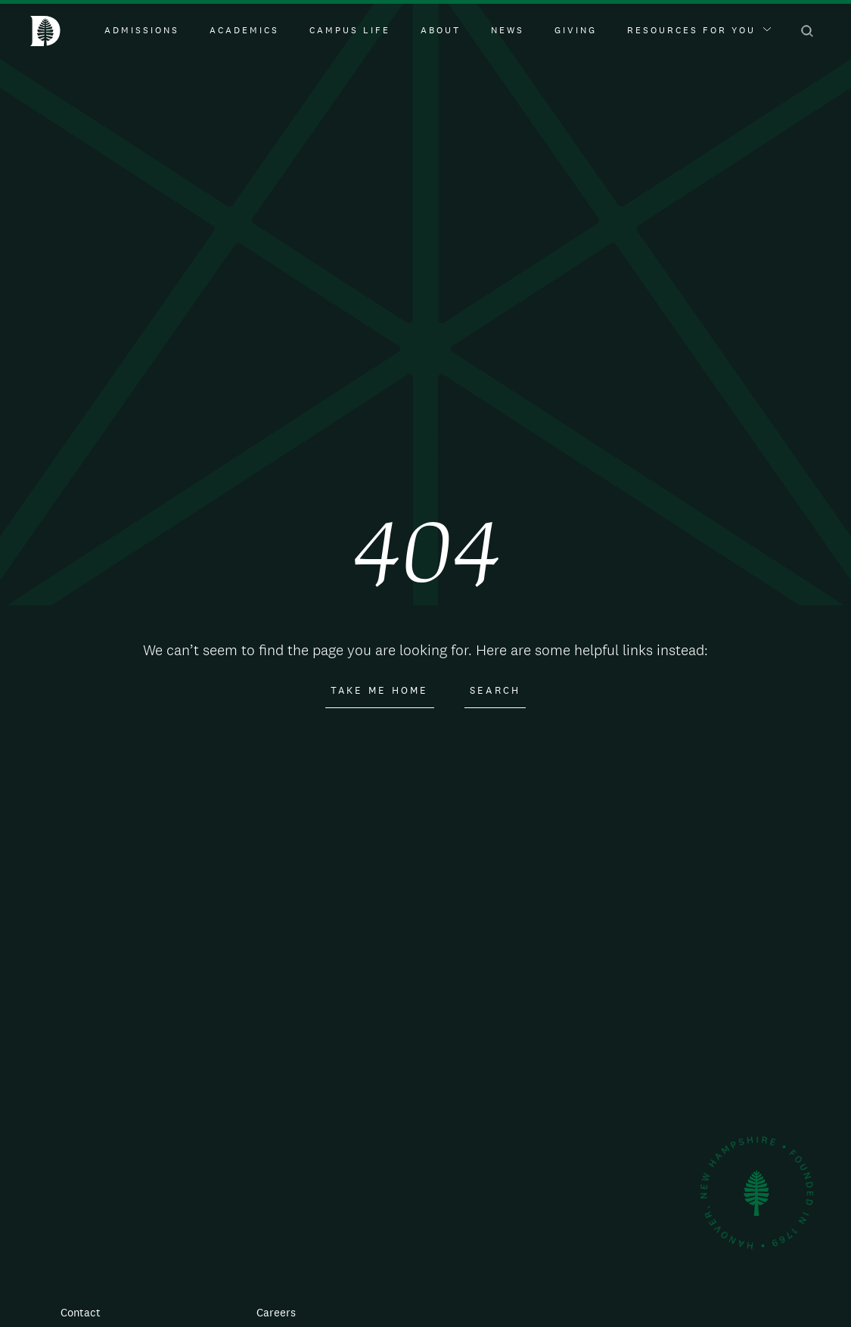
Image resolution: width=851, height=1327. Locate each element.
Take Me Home (380, 691)
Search (495, 691)
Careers (276, 1312)
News (507, 30)
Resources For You (699, 30)
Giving (575, 30)
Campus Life (349, 30)
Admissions (141, 30)
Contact (81, 1312)
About (441, 30)
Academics (244, 30)
